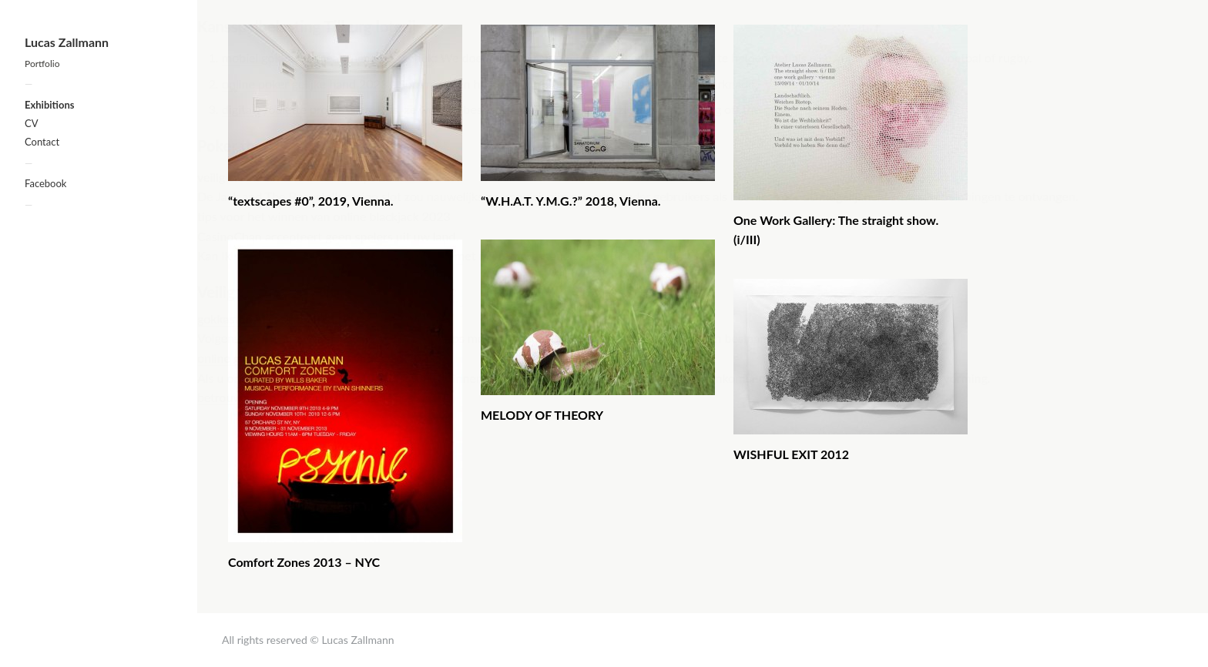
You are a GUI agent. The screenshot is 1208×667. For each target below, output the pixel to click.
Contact (42, 142)
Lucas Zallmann (67, 42)
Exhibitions (49, 105)
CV (32, 123)
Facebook (45, 183)
